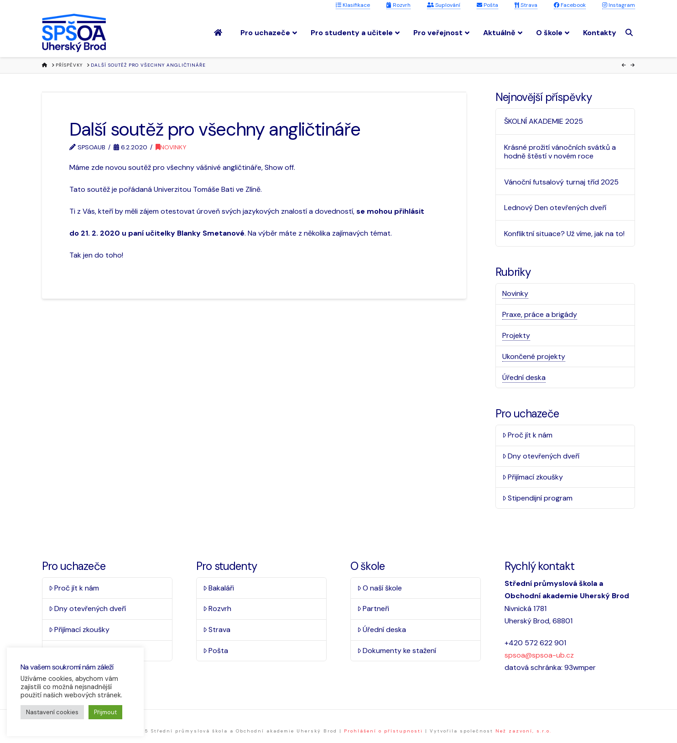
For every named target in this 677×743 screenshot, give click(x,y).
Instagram (618, 5)
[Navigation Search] (630, 32)
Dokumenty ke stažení (397, 650)
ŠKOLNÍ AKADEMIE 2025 (543, 121)
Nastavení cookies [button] (52, 712)
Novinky (171, 147)
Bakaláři (218, 588)
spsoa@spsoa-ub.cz (539, 655)
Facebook (570, 5)
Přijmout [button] (105, 712)
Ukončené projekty (533, 356)
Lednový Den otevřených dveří (555, 207)
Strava (526, 5)
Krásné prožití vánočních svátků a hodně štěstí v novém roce (560, 151)
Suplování (443, 5)
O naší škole (379, 588)
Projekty (516, 335)
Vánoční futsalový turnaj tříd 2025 (561, 182)
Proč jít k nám (527, 435)
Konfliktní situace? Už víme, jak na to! (564, 233)
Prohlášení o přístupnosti (383, 731)
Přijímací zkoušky (532, 477)
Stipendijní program (537, 498)
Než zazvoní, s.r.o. (523, 731)
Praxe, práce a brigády (539, 314)
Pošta (487, 5)
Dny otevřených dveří (541, 456)
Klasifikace (353, 5)
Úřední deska (524, 377)
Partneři (373, 608)
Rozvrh (398, 5)
